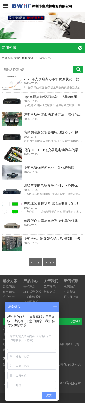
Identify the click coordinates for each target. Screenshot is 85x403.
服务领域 (9, 292)
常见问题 (9, 286)
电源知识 (70, 286)
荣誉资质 (50, 292)
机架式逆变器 (32, 292)
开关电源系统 (32, 297)
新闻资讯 (27, 58)
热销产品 (29, 286)
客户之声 (9, 297)
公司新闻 (70, 292)
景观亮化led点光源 (67, 364)
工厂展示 (50, 286)
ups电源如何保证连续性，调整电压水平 (54, 96)
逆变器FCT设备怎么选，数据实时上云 (52, 238)
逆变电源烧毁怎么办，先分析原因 (49, 167)
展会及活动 (71, 297)
